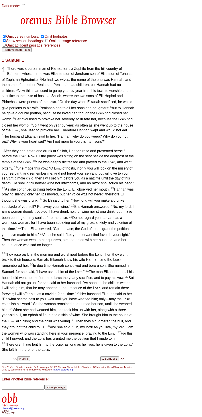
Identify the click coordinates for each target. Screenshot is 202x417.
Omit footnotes (56, 36)
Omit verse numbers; (22, 36)
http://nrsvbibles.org (63, 369)
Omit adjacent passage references (33, 45)
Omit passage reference (68, 41)
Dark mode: (11, 6)
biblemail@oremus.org (13, 408)
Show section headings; (25, 41)
